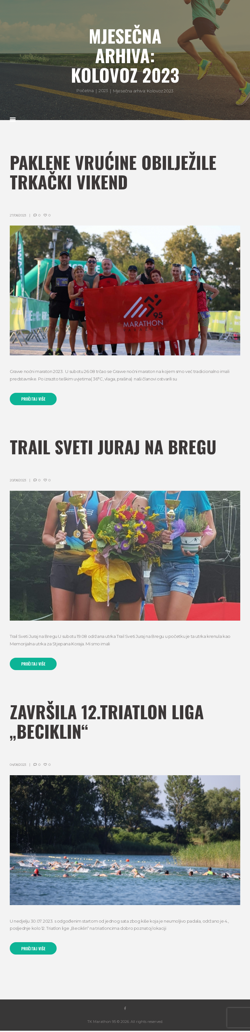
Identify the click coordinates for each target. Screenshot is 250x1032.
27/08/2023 (18, 215)
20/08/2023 (18, 480)
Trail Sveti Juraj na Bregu (115, 446)
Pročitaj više (33, 399)
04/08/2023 (18, 766)
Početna (84, 90)
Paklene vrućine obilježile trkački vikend (115, 172)
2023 (103, 90)
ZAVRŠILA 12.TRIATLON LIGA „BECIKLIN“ (109, 722)
